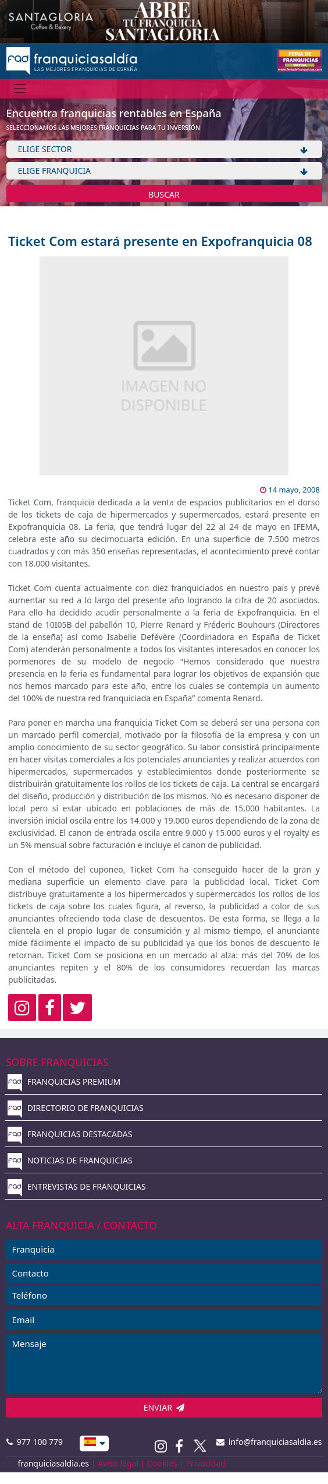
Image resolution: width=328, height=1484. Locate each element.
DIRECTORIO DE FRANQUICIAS (76, 1107)
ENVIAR (164, 1407)
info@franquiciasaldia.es (269, 1441)
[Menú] (20, 88)
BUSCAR (164, 194)
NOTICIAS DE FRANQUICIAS (70, 1160)
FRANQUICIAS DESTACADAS (70, 1134)
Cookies (162, 1463)
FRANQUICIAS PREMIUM (64, 1081)
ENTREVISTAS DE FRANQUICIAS (77, 1186)
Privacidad (206, 1463)
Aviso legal (118, 1463)
